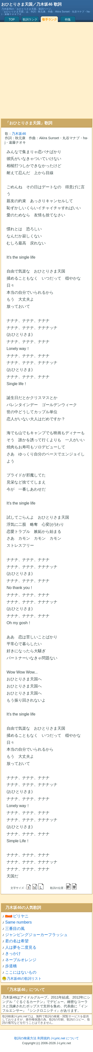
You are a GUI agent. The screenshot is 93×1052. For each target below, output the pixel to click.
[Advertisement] (46, 70)
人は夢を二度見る (20, 947)
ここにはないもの (20, 972)
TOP (12, 19)
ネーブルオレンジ (20, 960)
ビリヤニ (21, 916)
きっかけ (13, 953)
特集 (68, 19)
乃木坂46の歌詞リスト (24, 978)
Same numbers (18, 922)
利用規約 (43, 1038)
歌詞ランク (30, 19)
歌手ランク (49, 19)
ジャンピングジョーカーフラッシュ (36, 935)
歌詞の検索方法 (25, 1038)
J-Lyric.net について (65, 1038)
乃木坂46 (19, 134)
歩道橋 (11, 966)
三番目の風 (15, 928)
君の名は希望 (17, 941)
